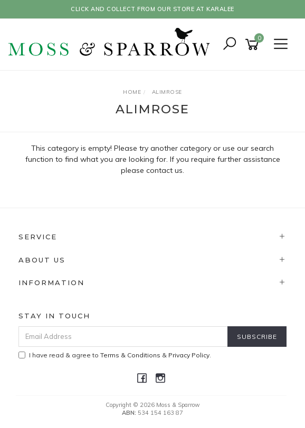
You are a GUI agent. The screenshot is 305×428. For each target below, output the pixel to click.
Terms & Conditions (130, 355)
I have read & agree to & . (114, 355)
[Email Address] (123, 336)
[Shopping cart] (253, 44)
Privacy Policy (188, 355)
